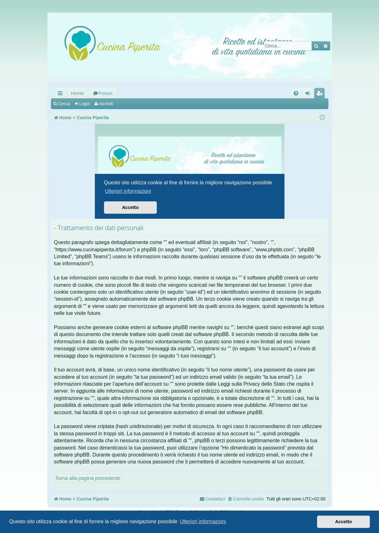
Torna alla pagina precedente (87, 478)
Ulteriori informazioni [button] (203, 521)
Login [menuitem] (309, 94)
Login (84, 103)
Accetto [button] (343, 521)
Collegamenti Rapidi (61, 94)
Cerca (64, 103)
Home (77, 93)
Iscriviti (106, 103)
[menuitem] (296, 93)
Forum (106, 93)
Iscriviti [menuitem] (321, 94)
